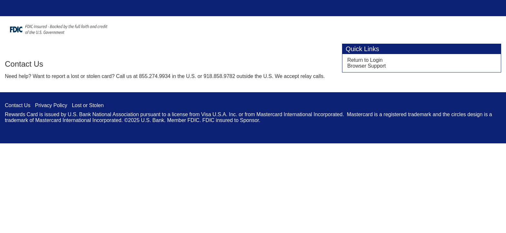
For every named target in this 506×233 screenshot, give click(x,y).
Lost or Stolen (88, 105)
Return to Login (364, 60)
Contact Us (17, 105)
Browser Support (366, 66)
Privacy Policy (51, 105)
